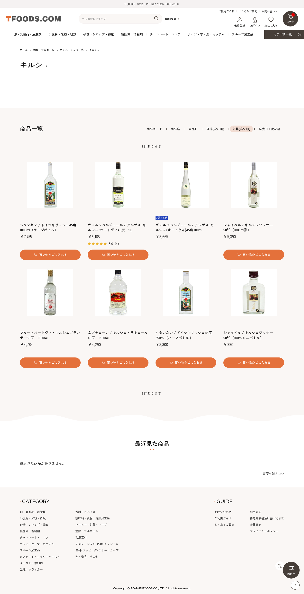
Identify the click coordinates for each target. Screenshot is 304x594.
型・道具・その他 (86, 557)
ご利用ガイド (226, 11)
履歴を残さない (273, 473)
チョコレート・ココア (165, 34)
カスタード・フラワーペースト (40, 557)
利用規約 (255, 512)
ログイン (254, 22)
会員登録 (239, 22)
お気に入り (271, 22)
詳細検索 (170, 19)
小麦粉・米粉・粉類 (62, 34)
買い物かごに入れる (53, 254)
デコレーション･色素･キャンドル (97, 544)
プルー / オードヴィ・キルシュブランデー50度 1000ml (50, 335)
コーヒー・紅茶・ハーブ (91, 525)
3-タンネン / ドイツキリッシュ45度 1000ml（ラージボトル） (48, 227)
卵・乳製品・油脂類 (27, 34)
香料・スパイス (85, 512)
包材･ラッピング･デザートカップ (97, 550)
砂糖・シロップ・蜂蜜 (98, 34)
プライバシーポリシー (264, 531)
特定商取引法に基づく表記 (267, 518)
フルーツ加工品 (242, 34)
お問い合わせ (270, 11)
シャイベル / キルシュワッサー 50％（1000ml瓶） (248, 227)
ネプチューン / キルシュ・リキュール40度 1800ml (118, 335)
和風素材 (81, 537)
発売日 (193, 129)
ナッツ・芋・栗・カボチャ (206, 34)
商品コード (154, 129)
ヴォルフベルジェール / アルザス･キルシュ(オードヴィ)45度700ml (185, 227)
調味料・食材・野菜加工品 (92, 518)
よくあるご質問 (248, 11)
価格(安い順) (215, 129)
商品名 (175, 129)
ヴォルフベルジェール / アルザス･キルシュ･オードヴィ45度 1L (117, 227)
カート (291, 18)
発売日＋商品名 (269, 129)
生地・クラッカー (31, 569)
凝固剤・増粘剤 (132, 34)
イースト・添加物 (31, 563)
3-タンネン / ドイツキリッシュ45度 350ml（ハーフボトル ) (184, 335)
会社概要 (255, 525)
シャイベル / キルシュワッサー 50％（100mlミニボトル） (248, 335)
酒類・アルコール (86, 531)
